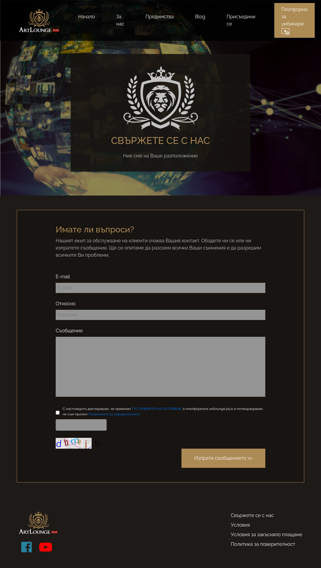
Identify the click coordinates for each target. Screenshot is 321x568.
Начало (86, 16)
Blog (200, 16)
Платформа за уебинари (294, 20)
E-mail (63, 277)
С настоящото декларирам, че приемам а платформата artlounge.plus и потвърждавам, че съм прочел (163, 411)
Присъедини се (241, 20)
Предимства (160, 16)
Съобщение (69, 330)
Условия (240, 525)
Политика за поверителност (263, 544)
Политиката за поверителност (114, 414)
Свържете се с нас (252, 515)
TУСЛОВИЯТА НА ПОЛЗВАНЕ (157, 409)
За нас (120, 20)
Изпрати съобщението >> (223, 458)
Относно (65, 303)
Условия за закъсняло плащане (266, 534)
